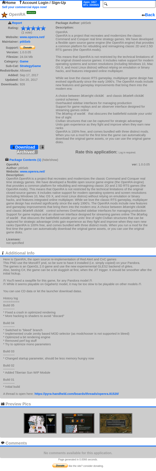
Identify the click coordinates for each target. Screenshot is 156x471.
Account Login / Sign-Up (42, 3)
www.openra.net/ (32, 37)
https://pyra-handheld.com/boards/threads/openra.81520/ (77, 393)
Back (148, 14)
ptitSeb (25, 41)
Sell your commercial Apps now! (24, 7)
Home (9, 3)
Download (23, 147)
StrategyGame (30, 66)
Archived (30, 149)
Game (24, 61)
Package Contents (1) (25, 160)
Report (17, 23)
